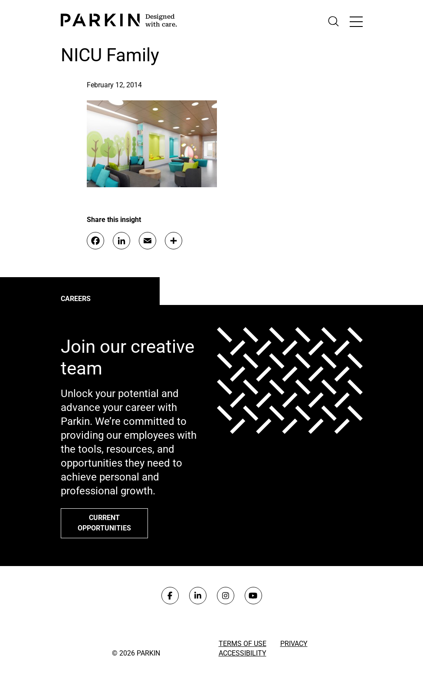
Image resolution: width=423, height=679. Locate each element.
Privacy (294, 643)
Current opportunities (104, 522)
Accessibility (242, 653)
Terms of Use (242, 643)
